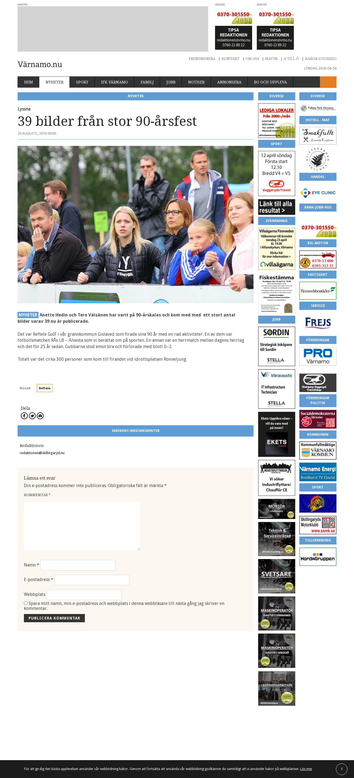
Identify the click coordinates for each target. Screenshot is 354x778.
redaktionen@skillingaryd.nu (42, 453)
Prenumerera (202, 59)
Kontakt (230, 59)
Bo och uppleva (270, 82)
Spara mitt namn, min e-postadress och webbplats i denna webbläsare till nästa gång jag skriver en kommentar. (124, 606)
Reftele (45, 388)
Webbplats (34, 594)
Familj (147, 82)
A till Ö (291, 59)
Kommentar (37, 495)
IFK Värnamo (114, 82)
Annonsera (229, 82)
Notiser (196, 82)
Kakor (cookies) (320, 59)
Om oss (252, 59)
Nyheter (54, 82)
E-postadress (38, 579)
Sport (82, 82)
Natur (271, 59)
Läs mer (306, 769)
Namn (31, 565)
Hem (28, 82)
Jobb (170, 82)
